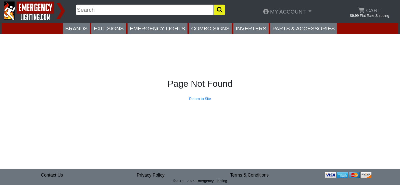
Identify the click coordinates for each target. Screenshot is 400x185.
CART (369, 10)
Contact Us (52, 175)
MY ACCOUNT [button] (285, 12)
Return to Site (200, 99)
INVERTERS (251, 28)
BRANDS (76, 28)
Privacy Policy (151, 175)
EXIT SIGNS (108, 28)
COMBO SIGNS (210, 28)
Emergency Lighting (211, 181)
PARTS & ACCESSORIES (303, 28)
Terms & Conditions (249, 175)
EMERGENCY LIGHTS (157, 28)
